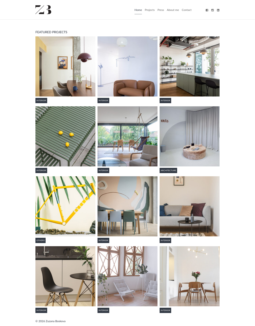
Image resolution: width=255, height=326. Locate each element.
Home (138, 9)
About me (173, 9)
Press (160, 9)
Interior (41, 100)
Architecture (168, 170)
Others (40, 240)
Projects (150, 9)
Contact (187, 9)
